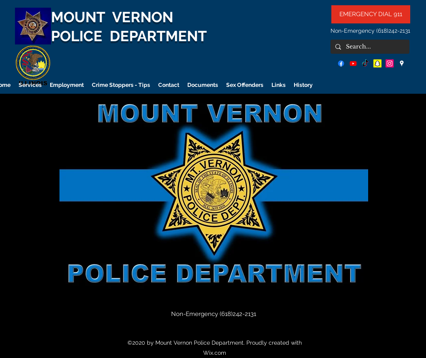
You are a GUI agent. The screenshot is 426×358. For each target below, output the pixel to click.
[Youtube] (353, 63)
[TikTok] (365, 63)
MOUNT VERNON (112, 16)
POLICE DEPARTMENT (129, 35)
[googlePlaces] (402, 63)
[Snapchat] (377, 63)
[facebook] (341, 63)
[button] (213, 195)
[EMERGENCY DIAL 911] (370, 14)
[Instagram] (390, 63)
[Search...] (369, 47)
